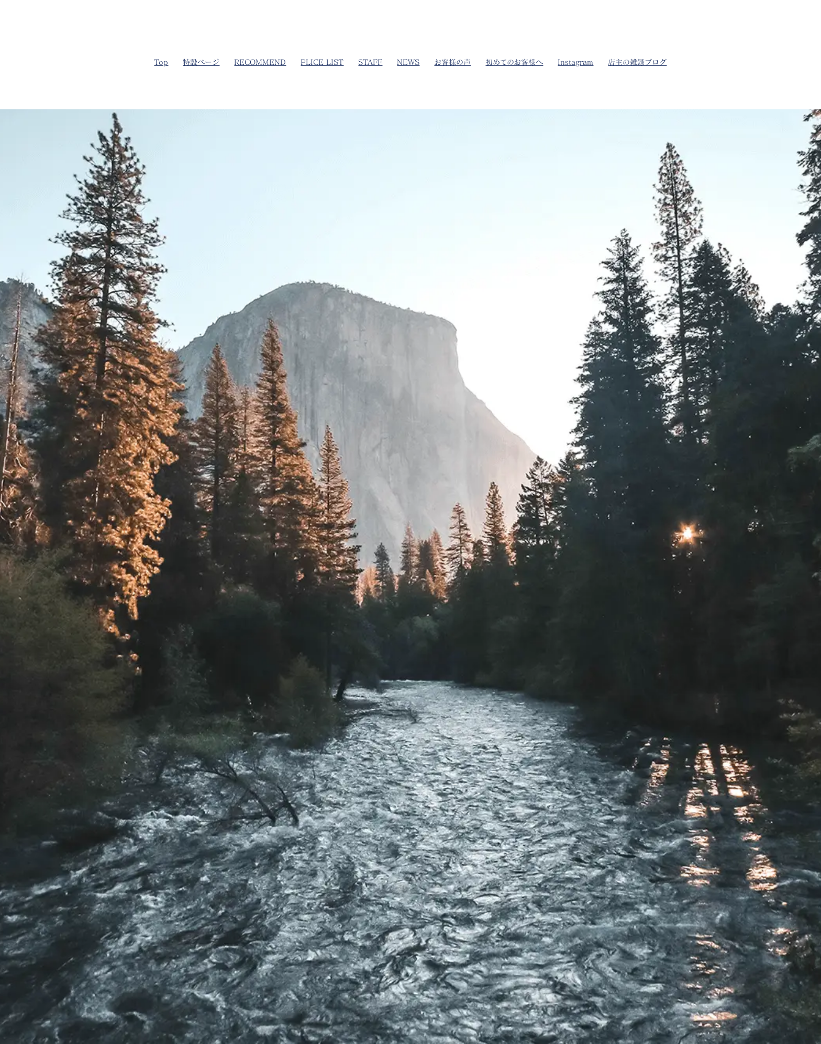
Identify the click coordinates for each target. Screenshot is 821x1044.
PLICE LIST (322, 61)
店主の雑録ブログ (637, 61)
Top (161, 61)
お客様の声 (452, 61)
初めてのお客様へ (514, 61)
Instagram (575, 61)
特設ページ (201, 61)
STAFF (370, 61)
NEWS (408, 61)
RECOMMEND (260, 61)
